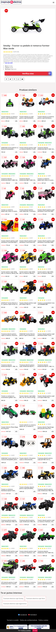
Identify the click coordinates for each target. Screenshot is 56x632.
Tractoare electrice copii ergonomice (15, 604)
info (16, 121)
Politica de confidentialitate (28, 620)
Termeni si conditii (13, 620)
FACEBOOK (22, 615)
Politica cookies (43, 620)
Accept (35, 630)
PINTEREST (32, 615)
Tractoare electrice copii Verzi (35, 598)
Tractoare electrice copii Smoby (13, 598)
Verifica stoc (36, 73)
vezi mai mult (9, 63)
